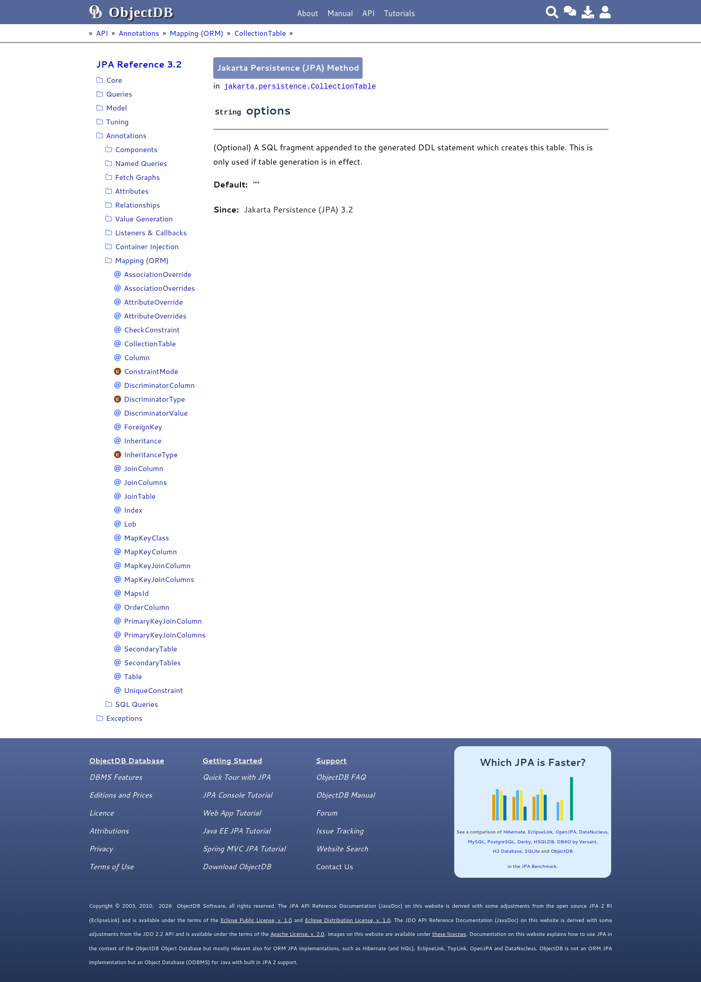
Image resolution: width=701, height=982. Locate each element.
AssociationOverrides (159, 288)
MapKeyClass (146, 537)
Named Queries (141, 163)
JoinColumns (145, 482)
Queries (119, 94)
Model (116, 107)
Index (133, 510)
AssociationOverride (157, 274)
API (368, 13)
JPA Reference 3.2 (139, 64)
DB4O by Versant (576, 841)
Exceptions (124, 718)
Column (137, 357)
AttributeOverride (153, 302)
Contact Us (334, 866)
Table (133, 676)
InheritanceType (150, 454)
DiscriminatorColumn (159, 385)
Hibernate (514, 831)
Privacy (101, 848)
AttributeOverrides (155, 315)
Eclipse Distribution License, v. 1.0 (348, 920)
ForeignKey (143, 426)
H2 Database (507, 850)
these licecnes (449, 934)
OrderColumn (146, 607)
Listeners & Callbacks (151, 232)
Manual (340, 13)
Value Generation (144, 218)
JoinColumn (143, 468)
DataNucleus (593, 831)
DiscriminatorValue (156, 413)
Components (136, 149)
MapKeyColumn (150, 551)
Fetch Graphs (137, 177)
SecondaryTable (150, 648)
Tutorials (399, 13)
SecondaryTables (152, 662)
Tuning (117, 121)
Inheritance (142, 440)
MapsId (136, 593)
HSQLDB (543, 841)
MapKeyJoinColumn (157, 565)
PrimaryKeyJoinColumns (165, 634)
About (307, 13)
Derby (524, 841)
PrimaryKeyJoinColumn (163, 621)
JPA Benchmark (538, 866)
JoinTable (140, 496)
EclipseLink (540, 831)
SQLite (532, 850)
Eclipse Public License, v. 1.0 (256, 920)
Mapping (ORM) (196, 33)
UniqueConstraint (153, 690)
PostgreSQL (501, 841)
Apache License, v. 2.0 (297, 934)
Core (114, 80)
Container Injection (147, 246)
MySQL (476, 841)
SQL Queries (136, 704)
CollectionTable (260, 33)
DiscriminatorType (154, 399)
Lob (130, 524)
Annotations (138, 33)
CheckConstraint (152, 329)
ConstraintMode (151, 371)
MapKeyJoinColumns (159, 579)
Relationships (137, 205)
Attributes (131, 191)
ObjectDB (562, 850)
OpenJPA (565, 831)
